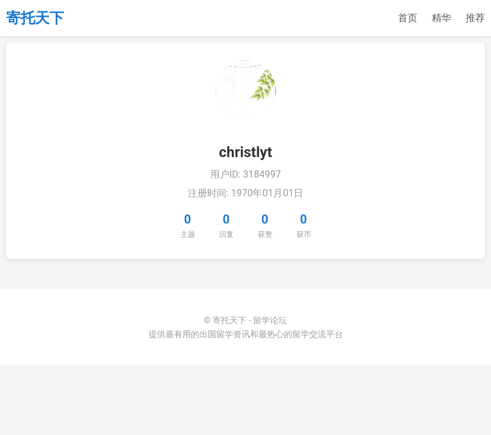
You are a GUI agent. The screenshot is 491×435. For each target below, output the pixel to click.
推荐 (475, 18)
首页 (407, 18)
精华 (441, 18)
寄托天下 (35, 18)
